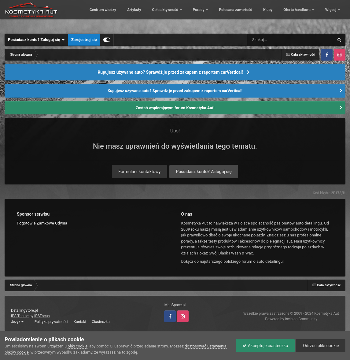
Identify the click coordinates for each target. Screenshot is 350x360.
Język (17, 322)
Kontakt (80, 322)
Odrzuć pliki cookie (320, 345)
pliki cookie (77, 346)
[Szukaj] (276, 40)
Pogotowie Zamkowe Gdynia (42, 223)
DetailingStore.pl (24, 310)
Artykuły (176, 15)
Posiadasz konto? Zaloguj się (36, 40)
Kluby (309, 15)
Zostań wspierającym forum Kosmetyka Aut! (174, 108)
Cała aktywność (207, 15)
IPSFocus (42, 316)
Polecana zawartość (277, 15)
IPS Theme (20, 316)
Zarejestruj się (84, 39)
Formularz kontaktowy (139, 171)
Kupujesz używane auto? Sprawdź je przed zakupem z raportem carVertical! (170, 72)
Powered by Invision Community (291, 319)
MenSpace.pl (175, 305)
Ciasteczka (101, 322)
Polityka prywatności (51, 322)
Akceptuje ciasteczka (265, 345)
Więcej (331, 15)
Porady (240, 15)
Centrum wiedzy (144, 15)
